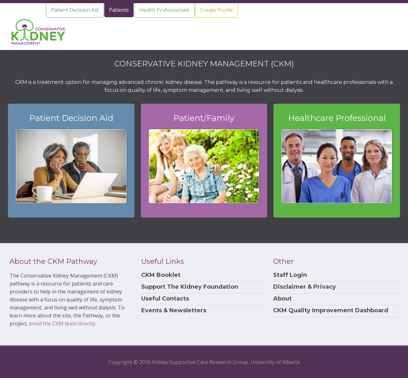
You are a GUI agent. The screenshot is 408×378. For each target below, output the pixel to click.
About (282, 298)
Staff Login (290, 275)
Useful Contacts (165, 298)
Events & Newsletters (173, 310)
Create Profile (216, 9)
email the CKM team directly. (62, 323)
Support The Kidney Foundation (189, 287)
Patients (119, 9)
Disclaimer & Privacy (304, 287)
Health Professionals (164, 9)
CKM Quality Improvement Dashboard (330, 310)
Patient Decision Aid (74, 9)
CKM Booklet (160, 275)
